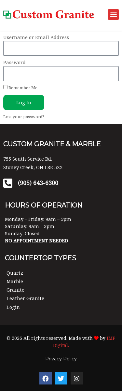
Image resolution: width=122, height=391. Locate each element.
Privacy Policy (61, 359)
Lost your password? (23, 117)
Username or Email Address (36, 37)
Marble (15, 281)
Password (14, 62)
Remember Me (20, 88)
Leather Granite (25, 298)
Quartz (15, 272)
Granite (15, 289)
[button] (113, 14)
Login (13, 307)
